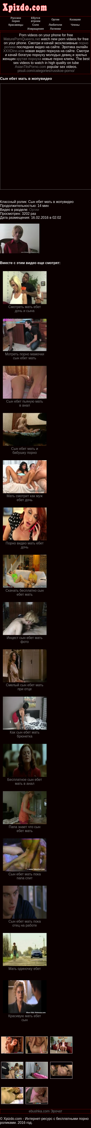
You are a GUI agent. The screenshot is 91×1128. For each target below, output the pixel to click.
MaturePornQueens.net (22, 39)
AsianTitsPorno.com (30, 67)
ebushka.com (39, 1111)
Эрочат (56, 1111)
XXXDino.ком (13, 51)
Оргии (34, 210)
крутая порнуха (29, 59)
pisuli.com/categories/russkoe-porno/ (46, 71)
